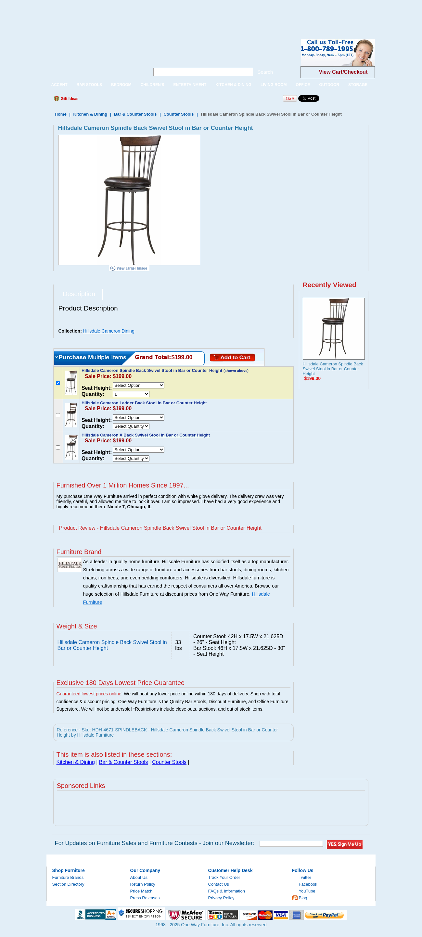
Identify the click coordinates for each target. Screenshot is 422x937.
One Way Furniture (95, 58)
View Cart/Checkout (343, 72)
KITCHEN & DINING (233, 84)
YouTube (307, 891)
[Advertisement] (118, 14)
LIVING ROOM (274, 84)
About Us (138, 877)
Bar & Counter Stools (135, 114)
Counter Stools (178, 114)
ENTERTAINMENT (189, 84)
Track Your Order (224, 877)
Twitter (305, 877)
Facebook (308, 884)
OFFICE (303, 84)
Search (265, 72)
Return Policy (142, 884)
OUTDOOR (329, 84)
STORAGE (357, 84)
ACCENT (59, 84)
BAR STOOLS (89, 84)
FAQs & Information (226, 891)
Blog (303, 897)
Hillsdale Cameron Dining (108, 331)
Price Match (141, 891)
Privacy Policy (221, 897)
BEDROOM (121, 84)
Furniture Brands (68, 877)
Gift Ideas (69, 99)
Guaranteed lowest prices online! (90, 693)
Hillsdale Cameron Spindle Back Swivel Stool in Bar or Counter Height (333, 368)
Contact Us (218, 884)
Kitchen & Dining (90, 114)
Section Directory (68, 884)
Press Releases (145, 897)
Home (61, 114)
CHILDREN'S (152, 84)
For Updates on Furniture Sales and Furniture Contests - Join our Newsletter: (154, 843)
